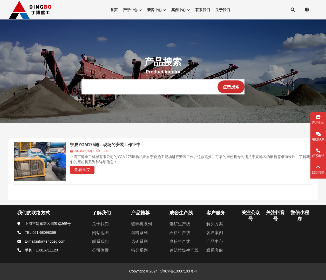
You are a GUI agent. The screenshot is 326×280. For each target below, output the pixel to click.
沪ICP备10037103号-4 (178, 271)
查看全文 (82, 169)
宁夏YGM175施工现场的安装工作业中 (105, 144)
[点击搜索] (231, 86)
